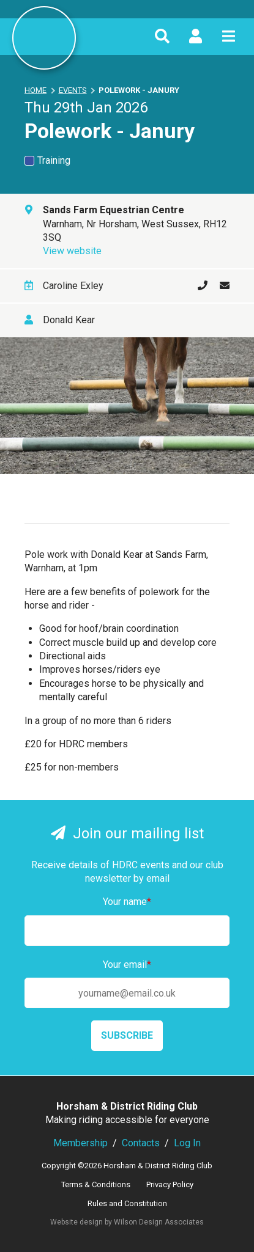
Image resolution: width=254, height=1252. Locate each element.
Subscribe (127, 1035)
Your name (127, 901)
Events (73, 90)
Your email (127, 964)
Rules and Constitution (127, 1203)
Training (47, 160)
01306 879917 (196, 286)
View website (72, 251)
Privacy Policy (169, 1184)
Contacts (141, 1143)
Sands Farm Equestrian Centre (113, 210)
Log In (187, 1143)
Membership (80, 1143)
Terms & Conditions (95, 1184)
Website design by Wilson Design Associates (127, 1222)
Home (35, 90)
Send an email (218, 286)
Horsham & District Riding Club (44, 38)
